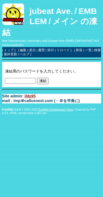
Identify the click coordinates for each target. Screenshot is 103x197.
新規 (79, 50)
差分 (32, 50)
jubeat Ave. (51, 11)
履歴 (41, 50)
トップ (9, 50)
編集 (23, 50)
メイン (65, 21)
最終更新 (10, 54)
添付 (50, 50)
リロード (63, 50)
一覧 (88, 50)
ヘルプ (24, 54)
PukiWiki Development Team (55, 109)
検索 (97, 50)
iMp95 (30, 96)
